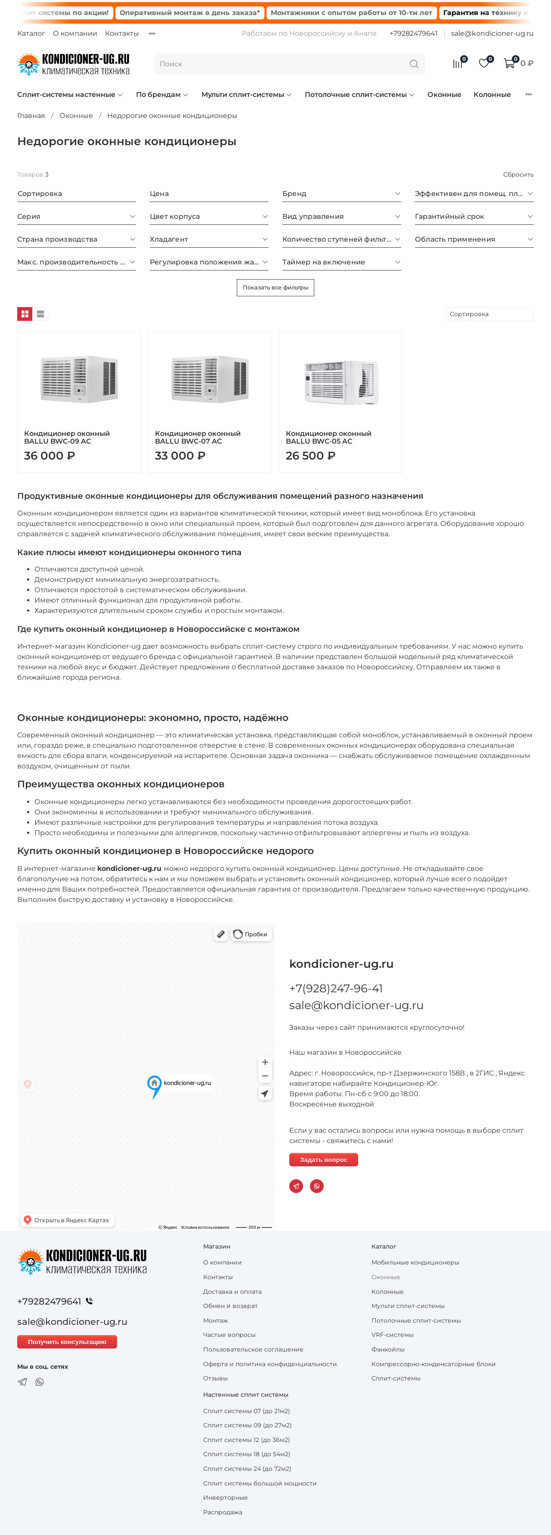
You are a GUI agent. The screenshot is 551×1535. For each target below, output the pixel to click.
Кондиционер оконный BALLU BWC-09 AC (67, 437)
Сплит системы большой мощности (260, 1483)
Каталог (31, 33)
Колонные (492, 94)
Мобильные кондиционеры (415, 1262)
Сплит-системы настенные (70, 94)
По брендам (162, 94)
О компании (75, 33)
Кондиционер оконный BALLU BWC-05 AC (328, 437)
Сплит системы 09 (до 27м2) (247, 1425)
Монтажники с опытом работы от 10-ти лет (366, 13)
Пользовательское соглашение (253, 1349)
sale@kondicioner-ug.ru (492, 33)
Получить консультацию (67, 1341)
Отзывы (215, 1378)
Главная (31, 116)
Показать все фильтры (275, 287)
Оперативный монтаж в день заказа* (204, 13)
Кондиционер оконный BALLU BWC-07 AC (198, 437)
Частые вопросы (229, 1335)
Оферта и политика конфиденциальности (270, 1364)
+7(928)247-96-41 (336, 988)
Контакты (122, 33)
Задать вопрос (323, 1159)
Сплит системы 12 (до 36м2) (246, 1440)
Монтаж (215, 1320)
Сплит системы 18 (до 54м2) (247, 1454)
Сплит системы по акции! (75, 13)
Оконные (444, 94)
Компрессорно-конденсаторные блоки (433, 1364)
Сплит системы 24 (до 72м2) (247, 1469)
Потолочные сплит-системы (360, 94)
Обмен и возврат (230, 1306)
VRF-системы (392, 1335)
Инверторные (225, 1497)
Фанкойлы (388, 1349)
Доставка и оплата (232, 1292)
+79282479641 (414, 33)
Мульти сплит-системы (246, 94)
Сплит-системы (396, 1378)
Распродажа (222, 1512)
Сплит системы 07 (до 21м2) (246, 1411)
